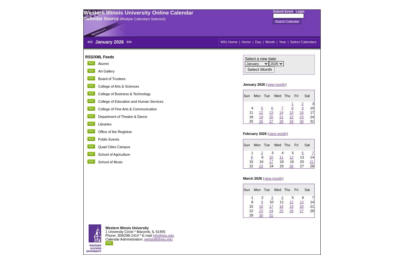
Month (270, 42)
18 (281, 206)
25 (281, 211)
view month (276, 84)
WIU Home (229, 42)
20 (271, 117)
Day (258, 42)
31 (271, 215)
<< (90, 41)
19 (261, 117)
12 (261, 112)
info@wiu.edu (163, 235)
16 (302, 112)
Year (282, 42)
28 (281, 121)
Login (300, 11)
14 (281, 112)
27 (271, 121)
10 (271, 157)
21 (281, 117)
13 (271, 112)
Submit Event (283, 11)
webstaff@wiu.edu (158, 239)
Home (246, 42)
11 (281, 157)
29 (291, 121)
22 (291, 117)
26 (261, 121)
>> (129, 41)
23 (302, 117)
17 (271, 162)
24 (271, 211)
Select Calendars (303, 42)
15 (291, 112)
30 (302, 121)
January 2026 (110, 41)
